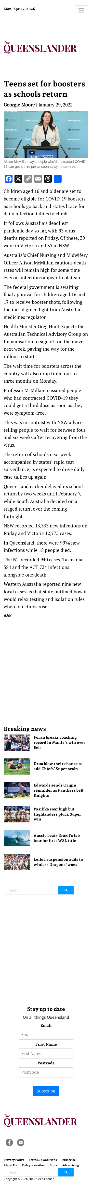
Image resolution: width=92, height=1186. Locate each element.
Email (46, 1025)
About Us (10, 1165)
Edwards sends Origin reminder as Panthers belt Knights (59, 790)
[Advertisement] (46, 671)
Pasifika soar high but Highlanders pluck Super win (57, 814)
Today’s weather (33, 1165)
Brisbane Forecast (34, 25)
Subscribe (46, 1091)
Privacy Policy (14, 1160)
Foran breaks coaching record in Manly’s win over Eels (59, 742)
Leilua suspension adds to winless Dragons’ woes (58, 862)
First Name (46, 1044)
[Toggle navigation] (81, 10)
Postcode (46, 1063)
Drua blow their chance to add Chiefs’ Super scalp (58, 766)
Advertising (70, 1165)
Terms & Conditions (43, 1160)
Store (53, 1165)
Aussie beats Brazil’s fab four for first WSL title (57, 838)
